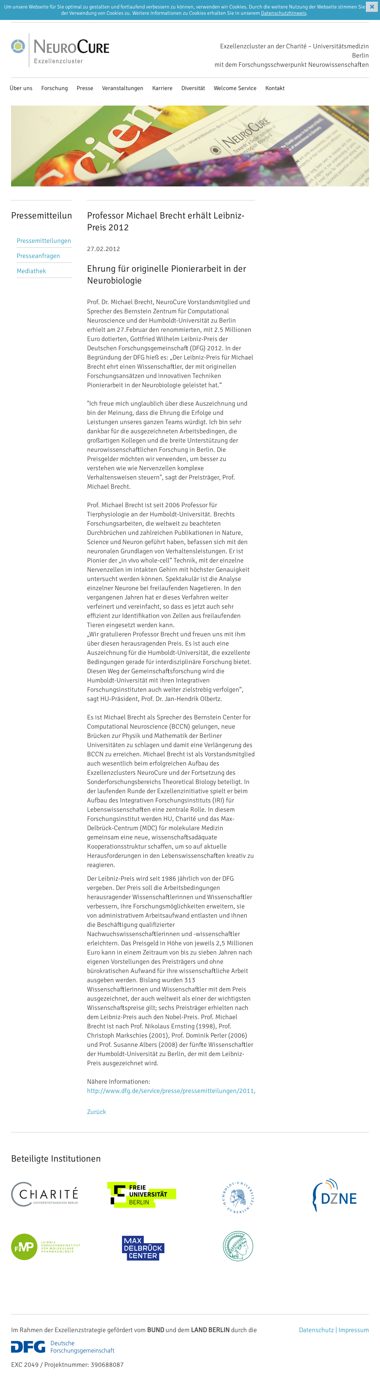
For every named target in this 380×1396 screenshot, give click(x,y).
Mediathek (31, 271)
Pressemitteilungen (44, 241)
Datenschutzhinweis (283, 13)
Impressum (353, 1330)
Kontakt (275, 88)
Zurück (96, 1112)
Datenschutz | (318, 1330)
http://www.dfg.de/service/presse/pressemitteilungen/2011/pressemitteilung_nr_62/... (209, 1091)
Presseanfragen (38, 256)
